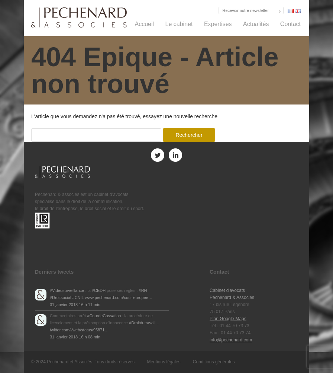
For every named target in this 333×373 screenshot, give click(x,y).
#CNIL (78, 297)
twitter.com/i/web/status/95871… (79, 330)
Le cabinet (179, 24)
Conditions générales (214, 361)
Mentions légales (163, 361)
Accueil (144, 24)
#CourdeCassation (104, 315)
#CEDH (99, 290)
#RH (143, 290)
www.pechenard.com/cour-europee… (118, 297)
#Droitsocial (60, 297)
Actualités (256, 24)
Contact (290, 24)
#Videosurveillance (67, 290)
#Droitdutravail (142, 323)
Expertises (218, 24)
